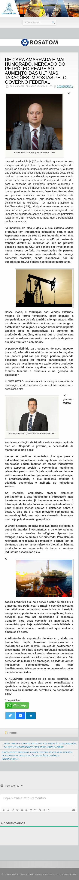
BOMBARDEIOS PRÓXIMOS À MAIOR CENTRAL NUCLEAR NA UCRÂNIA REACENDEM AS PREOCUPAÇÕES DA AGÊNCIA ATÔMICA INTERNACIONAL (37, 755)
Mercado (13, 733)
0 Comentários (65, 86)
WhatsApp (20, 705)
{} (44, 809)
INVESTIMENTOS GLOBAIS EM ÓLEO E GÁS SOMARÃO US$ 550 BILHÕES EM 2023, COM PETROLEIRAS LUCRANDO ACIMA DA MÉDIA (40, 745)
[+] (49, 809)
